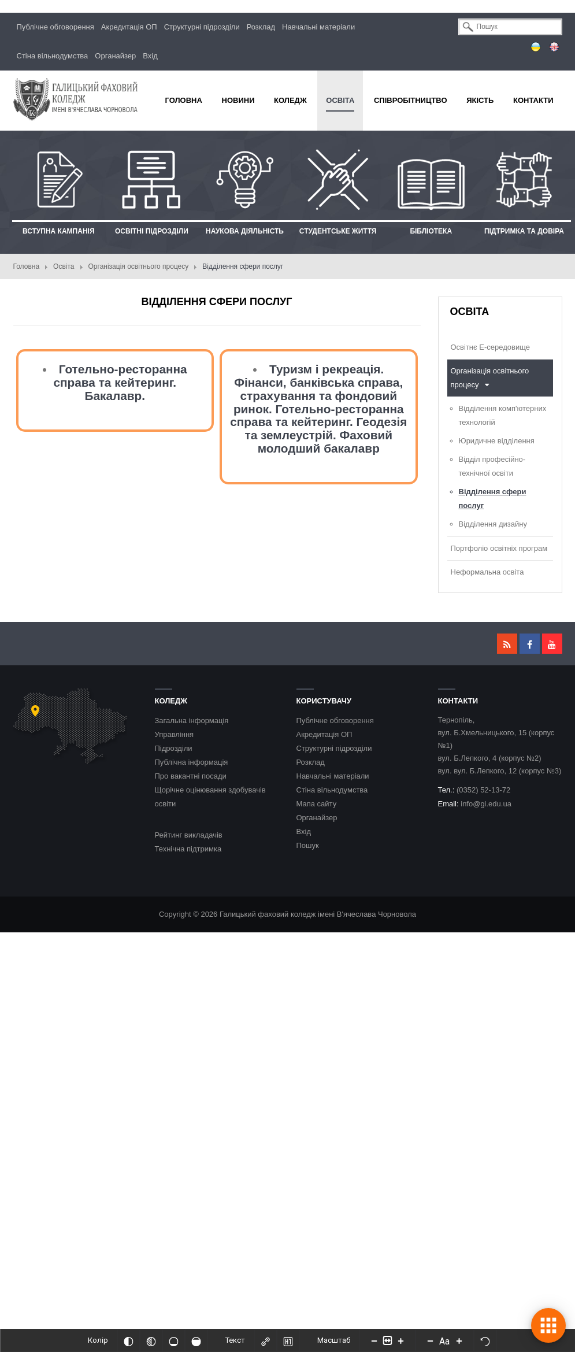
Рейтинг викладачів (188, 835)
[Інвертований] (128, 1340)
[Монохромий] (150, 1340)
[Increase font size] (459, 1340)
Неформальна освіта (487, 572)
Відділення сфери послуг (492, 498)
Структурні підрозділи (202, 27)
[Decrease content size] (374, 1340)
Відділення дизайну (493, 524)
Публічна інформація (191, 762)
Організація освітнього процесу (138, 266)
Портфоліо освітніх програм (499, 548)
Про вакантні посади (191, 776)
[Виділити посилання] (265, 1340)
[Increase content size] (400, 1340)
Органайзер (115, 55)
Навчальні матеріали (318, 27)
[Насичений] (195, 1340)
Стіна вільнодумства (52, 55)
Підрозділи (173, 748)
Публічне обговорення (55, 27)
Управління (174, 734)
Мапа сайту (316, 803)
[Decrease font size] (430, 1340)
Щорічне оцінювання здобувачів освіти (210, 797)
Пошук (307, 845)
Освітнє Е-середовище (490, 347)
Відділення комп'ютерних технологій (503, 415)
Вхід (150, 55)
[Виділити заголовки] (287, 1340)
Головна (26, 266)
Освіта (63, 266)
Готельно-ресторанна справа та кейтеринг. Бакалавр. (120, 382)
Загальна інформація (192, 720)
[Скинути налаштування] (484, 1340)
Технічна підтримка (188, 848)
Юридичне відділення (497, 440)
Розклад (261, 27)
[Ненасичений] (173, 1340)
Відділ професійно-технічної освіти (492, 466)
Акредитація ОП (129, 27)
